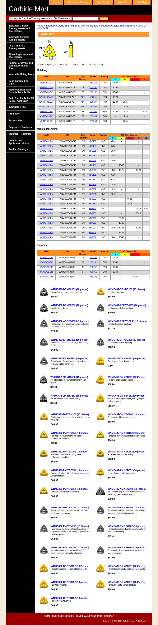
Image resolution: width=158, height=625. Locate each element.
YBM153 (93, 121)
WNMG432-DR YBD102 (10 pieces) (69, 598)
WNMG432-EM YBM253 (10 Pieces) (70, 526)
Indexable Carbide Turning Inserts (118, 25)
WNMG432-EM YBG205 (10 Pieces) (70, 547)
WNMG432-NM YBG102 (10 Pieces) (127, 489)
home (56, 2)
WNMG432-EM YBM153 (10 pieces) (127, 507)
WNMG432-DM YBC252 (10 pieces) (69, 395)
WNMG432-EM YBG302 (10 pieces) (126, 547)
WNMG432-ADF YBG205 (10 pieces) (127, 321)
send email (103, 2)
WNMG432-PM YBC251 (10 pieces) (69, 451)
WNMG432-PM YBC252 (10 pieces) (126, 451)
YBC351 (92, 160)
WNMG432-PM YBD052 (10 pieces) (126, 470)
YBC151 (92, 141)
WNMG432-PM (46, 175)
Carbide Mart (29, 9)
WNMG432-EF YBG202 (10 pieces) (69, 340)
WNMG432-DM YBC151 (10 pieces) (126, 358)
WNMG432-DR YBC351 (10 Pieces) (126, 582)
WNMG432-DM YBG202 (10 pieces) (127, 414)
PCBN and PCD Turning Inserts (17, 47)
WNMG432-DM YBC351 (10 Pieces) (126, 395)
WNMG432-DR (46, 257)
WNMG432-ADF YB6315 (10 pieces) (127, 305)
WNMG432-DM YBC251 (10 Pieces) (126, 377)
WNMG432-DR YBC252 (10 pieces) (69, 582)
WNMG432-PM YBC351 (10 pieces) (69, 470)
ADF (83, 97)
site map (141, 2)
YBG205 (93, 107)
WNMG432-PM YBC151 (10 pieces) (69, 433)
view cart (123, 2)
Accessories (15, 120)
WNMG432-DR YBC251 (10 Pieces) (126, 566)
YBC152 (93, 83)
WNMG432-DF (46, 83)
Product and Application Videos (19, 142)
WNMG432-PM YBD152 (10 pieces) (69, 489)
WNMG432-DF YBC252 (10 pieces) (69, 305)
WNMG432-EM (46, 218)
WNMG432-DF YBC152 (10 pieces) (69, 289)
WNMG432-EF (46, 111)
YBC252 (93, 92)
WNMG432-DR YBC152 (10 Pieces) (69, 566)
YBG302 (92, 237)
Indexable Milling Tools (21, 74)
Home (40, 25)
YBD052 (92, 199)
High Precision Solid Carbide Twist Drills (20, 91)
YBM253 (92, 223)
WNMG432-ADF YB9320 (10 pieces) (70, 321)
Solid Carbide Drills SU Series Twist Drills (21, 99)
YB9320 (93, 102)
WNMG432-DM (46, 141)
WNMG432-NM (46, 209)
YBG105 (92, 213)
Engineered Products (20, 127)
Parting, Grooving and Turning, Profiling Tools (21, 66)
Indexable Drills (17, 107)
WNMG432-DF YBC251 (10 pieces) (126, 289)
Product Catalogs (18, 149)
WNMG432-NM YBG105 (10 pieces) (70, 507)
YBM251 (92, 165)
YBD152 (92, 204)
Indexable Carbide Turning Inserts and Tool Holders (72, 25)
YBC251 (93, 87)
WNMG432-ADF (46, 97)
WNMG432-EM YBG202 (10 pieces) (126, 526)
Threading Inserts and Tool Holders (21, 55)
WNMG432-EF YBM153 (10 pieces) (69, 358)
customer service (78, 2)
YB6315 (93, 97)
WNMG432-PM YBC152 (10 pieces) (126, 433)
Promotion (14, 113)
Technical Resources (20, 134)
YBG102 (92, 209)
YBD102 (93, 277)
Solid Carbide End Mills (18, 82)
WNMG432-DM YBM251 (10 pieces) (70, 414)
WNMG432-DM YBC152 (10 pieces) (69, 377)
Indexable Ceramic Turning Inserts (19, 38)
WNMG (141, 25)
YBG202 (93, 111)
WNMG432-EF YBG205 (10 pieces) (126, 340)
